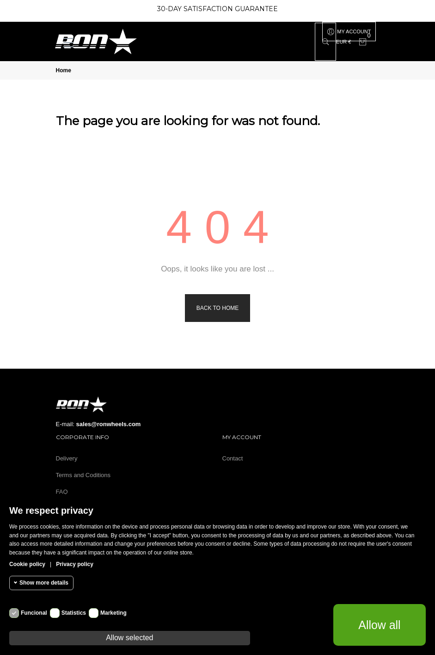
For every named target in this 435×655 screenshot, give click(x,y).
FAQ (62, 491)
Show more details (43, 582)
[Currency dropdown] (343, 41)
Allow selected (129, 638)
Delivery (67, 458)
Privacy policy (74, 564)
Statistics (73, 613)
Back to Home (217, 308)
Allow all (379, 624)
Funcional (34, 613)
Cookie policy (27, 564)
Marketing (113, 613)
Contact (232, 458)
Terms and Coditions (83, 475)
